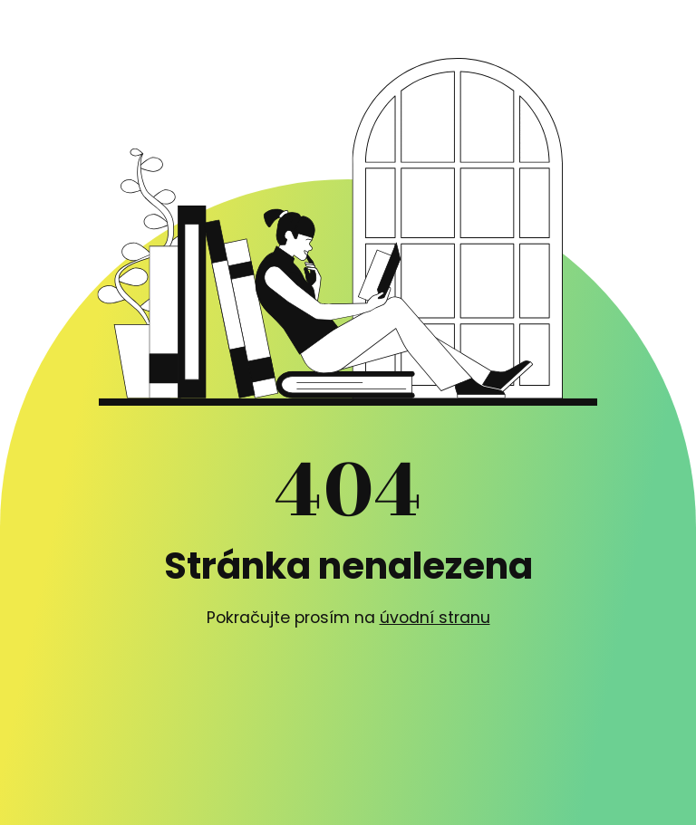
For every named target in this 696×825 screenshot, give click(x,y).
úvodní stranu (435, 617)
